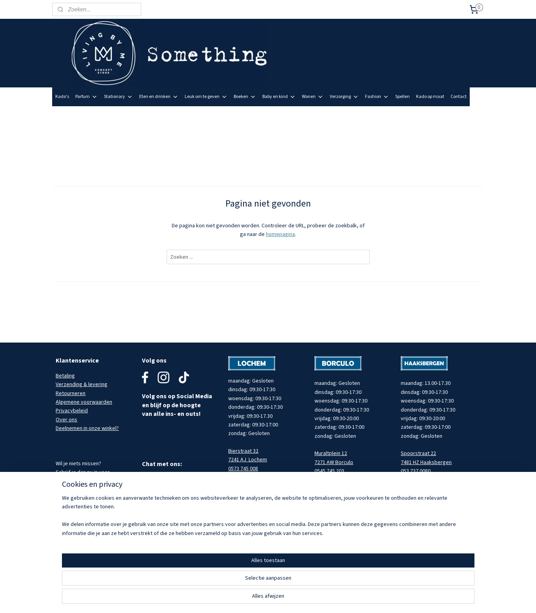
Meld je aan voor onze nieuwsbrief (443, 115)
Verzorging (344, 96)
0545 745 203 (329, 471)
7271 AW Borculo (333, 462)
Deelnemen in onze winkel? (87, 428)
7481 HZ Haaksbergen (426, 462)
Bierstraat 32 (243, 451)
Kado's (62, 96)
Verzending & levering (81, 384)
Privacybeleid (72, 411)
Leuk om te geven (206, 96)
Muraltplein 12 (330, 453)
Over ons (66, 420)
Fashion (377, 96)
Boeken (245, 96)
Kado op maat (430, 96)
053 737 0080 (416, 471)
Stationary (118, 96)
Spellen (402, 96)
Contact (459, 96)
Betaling (65, 376)
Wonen (312, 96)
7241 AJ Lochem (247, 460)
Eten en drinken (158, 96)
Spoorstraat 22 (418, 453)
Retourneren (70, 393)
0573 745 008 (243, 469)
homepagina (280, 234)
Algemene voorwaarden (84, 402)
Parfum (86, 96)
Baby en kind (279, 96)
